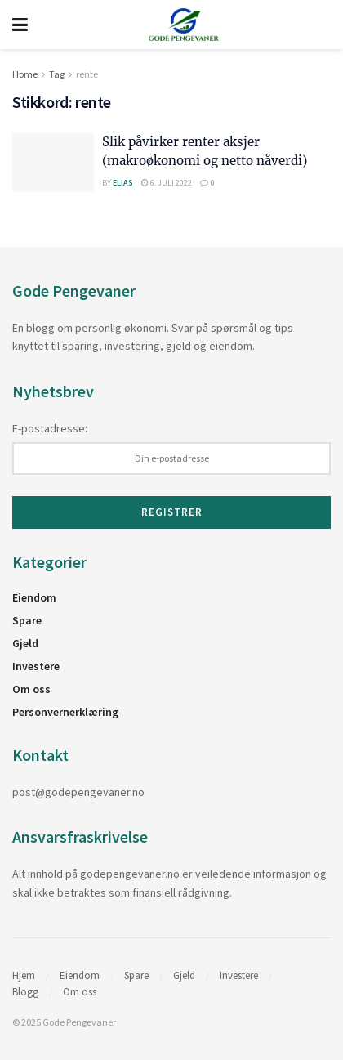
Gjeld (25, 643)
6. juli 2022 (166, 182)
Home (25, 74)
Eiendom (34, 597)
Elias (123, 182)
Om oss (31, 689)
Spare (27, 620)
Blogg (25, 992)
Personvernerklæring (65, 711)
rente (87, 74)
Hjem (23, 975)
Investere (36, 666)
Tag (57, 74)
